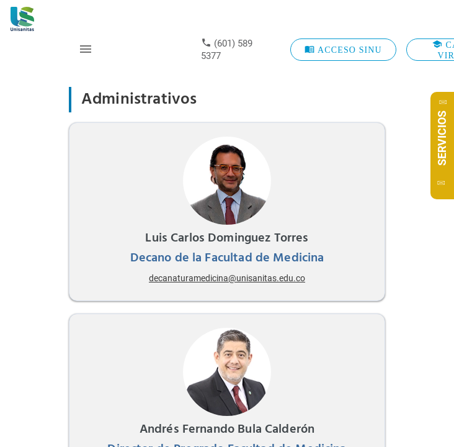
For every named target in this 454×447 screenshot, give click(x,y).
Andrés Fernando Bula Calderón (227, 430)
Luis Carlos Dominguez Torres (226, 238)
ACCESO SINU (343, 49)
